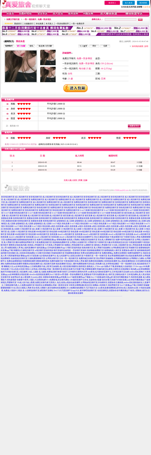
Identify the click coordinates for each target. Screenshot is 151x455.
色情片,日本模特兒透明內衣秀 (74, 272)
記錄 (85, 180)
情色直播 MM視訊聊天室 (38, 231)
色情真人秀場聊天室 (35, 245)
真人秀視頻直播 (135, 245)
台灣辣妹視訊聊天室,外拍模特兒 (94, 282)
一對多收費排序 (62, 24)
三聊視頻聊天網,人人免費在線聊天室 (19, 285)
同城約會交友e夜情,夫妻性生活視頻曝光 (113, 269)
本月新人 (49, 24)
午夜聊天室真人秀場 (131, 237)
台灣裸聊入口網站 (136, 258)
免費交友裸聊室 (120, 253)
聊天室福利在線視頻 (62, 250)
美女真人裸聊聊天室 (106, 240)
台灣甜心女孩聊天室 (78, 242)
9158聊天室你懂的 (43, 253)
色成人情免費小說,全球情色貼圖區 (104, 264)
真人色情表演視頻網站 (25, 253)
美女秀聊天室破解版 (104, 258)
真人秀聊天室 (9, 242)
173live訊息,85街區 (17, 269)
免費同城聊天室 (56, 261)
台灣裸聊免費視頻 (121, 258)
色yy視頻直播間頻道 (126, 261)
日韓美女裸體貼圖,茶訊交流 (80, 285)
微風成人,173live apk (95, 266)
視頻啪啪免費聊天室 (60, 242)
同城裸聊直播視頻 (72, 253)
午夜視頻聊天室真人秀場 (74, 261)
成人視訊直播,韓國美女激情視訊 (72, 266)
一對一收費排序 (77, 24)
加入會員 (128, 3)
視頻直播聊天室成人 (64, 264)
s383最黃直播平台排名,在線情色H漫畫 (86, 280)
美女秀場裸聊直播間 (116, 256)
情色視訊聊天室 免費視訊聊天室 (22, 207)
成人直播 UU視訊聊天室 (21, 229)
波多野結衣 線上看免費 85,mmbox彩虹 (27, 277)
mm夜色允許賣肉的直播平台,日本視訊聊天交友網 (108, 272)
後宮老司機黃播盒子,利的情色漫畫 (127, 277)
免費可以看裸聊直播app (46, 240)
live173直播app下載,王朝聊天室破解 (134, 285)
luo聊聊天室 (89, 245)
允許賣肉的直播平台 (47, 256)
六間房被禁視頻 (13, 256)
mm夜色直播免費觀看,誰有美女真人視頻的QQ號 (118, 288)
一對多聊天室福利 (78, 250)
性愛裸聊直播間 (29, 261)
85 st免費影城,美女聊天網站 (57, 280)
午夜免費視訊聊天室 (43, 242)
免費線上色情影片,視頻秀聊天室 (105, 285)
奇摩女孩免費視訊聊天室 (91, 253)
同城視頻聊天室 (57, 253)
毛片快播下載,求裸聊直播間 (84, 269)
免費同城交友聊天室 (87, 258)
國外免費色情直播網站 (94, 261)
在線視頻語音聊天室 (19, 258)
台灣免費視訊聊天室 (119, 248)
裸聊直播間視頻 (42, 261)
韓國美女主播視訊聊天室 (23, 250)
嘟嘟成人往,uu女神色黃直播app (17, 266)
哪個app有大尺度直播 (29, 256)
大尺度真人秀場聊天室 (54, 245)
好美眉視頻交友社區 (119, 242)
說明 (146, 46)
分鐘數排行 (29, 24)
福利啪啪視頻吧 (143, 250)
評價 (80, 180)
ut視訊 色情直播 (57, 226)
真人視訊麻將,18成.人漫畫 (27, 272)
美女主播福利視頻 (101, 237)
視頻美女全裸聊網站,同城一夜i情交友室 (51, 285)
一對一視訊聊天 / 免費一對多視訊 (37, 19)
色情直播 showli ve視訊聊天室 (62, 234)
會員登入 (112, 3)
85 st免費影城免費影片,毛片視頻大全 (82, 288)
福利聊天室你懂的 (8, 253)
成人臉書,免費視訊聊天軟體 (50, 272)
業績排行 (18, 24)
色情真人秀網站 (73, 240)
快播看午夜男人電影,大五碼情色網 (31, 280)
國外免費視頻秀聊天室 (24, 242)
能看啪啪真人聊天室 (112, 250)
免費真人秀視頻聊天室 (73, 245)
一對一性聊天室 (100, 256)
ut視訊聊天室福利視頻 (44, 250)
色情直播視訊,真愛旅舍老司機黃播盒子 (113, 290)
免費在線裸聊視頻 (14, 261)
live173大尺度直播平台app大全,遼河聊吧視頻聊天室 (75, 290)
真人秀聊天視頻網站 (102, 248)
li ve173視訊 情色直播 (60, 223)
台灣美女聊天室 (52, 258)
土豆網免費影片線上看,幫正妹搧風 (44, 266)
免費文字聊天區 (13, 19)
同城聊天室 (133, 248)
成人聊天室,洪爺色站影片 (115, 274)
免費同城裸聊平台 (134, 253)
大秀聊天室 (92, 242)
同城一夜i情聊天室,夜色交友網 (60, 269)
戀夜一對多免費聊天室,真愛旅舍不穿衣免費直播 (84, 274)
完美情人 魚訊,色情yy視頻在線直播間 (64, 282)
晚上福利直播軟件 (28, 248)
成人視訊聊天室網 (47, 264)
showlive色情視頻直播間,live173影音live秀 (46, 274)
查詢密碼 (143, 3)
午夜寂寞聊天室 (116, 237)
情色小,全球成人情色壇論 (35, 269)
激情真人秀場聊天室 (102, 245)
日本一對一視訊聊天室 (68, 258)
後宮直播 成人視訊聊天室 (134, 213)
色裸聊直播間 (11, 240)
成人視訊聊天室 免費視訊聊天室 (30, 199)
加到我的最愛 (137, 46)
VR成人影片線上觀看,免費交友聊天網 (32, 282)
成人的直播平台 (63, 256)
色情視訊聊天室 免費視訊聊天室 (101, 202)
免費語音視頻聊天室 (88, 240)
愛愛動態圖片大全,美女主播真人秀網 (16, 288)
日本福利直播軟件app (56, 248)
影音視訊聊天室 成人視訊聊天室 (14, 197)
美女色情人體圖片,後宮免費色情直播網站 (49, 288)
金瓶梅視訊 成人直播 (65, 221)
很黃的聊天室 (87, 248)
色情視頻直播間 (110, 261)
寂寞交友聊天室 (77, 256)
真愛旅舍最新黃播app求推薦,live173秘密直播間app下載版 (67, 277)
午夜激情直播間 (135, 242)
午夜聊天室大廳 (103, 242)
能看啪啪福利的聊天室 (26, 240)
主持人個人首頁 (70, 180)
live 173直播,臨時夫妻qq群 (102, 277)
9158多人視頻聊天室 (120, 245)
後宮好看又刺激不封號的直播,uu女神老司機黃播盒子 (124, 280)
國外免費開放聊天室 (81, 264)
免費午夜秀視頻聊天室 (124, 240)
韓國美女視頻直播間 (31, 264)
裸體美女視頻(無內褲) (18, 245)
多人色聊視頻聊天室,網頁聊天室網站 (38, 290)
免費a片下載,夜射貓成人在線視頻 (118, 266)
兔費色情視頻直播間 (13, 264)
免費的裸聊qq (107, 253)
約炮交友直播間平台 (85, 237)
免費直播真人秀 (13, 248)
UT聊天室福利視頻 (73, 248)
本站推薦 (39, 24)
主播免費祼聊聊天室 (36, 258)
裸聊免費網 (61, 240)
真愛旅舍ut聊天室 (129, 250)
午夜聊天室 (88, 256)
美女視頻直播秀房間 (133, 256)
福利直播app (42, 248)
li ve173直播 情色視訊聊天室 (91, 210)
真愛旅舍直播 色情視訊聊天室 (13, 218)
